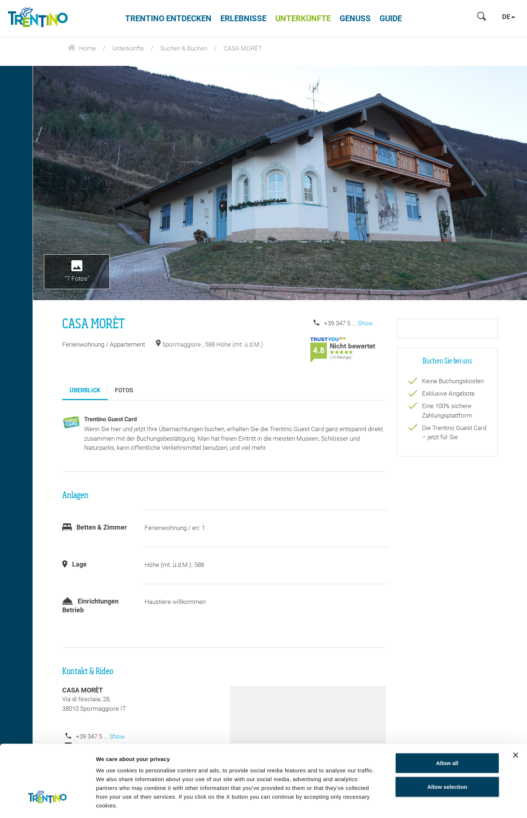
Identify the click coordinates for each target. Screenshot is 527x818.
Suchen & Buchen (183, 48)
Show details (431, 803)
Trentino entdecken (168, 18)
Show (365, 323)
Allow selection (447, 755)
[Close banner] (515, 723)
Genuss (355, 18)
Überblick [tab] (85, 390)
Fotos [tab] (124, 390)
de (508, 16)
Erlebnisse (243, 18)
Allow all (447, 731)
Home (82, 48)
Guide (391, 18)
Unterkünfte (303, 18)
